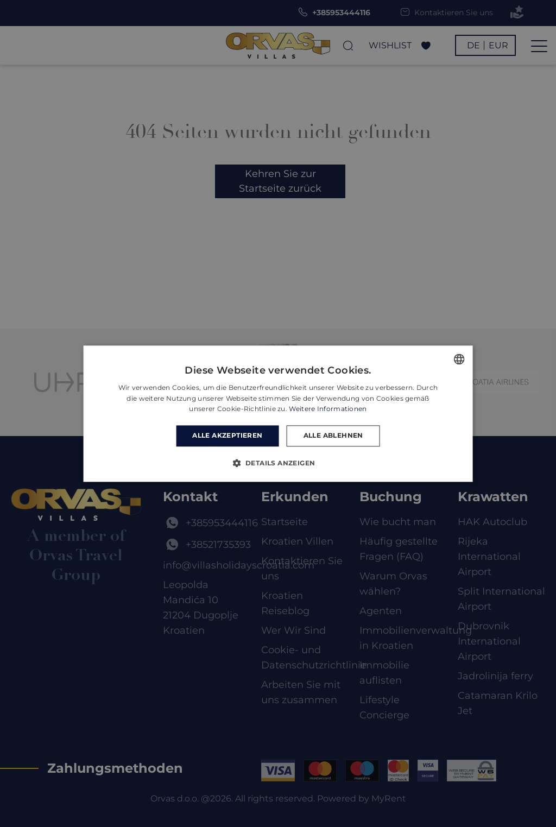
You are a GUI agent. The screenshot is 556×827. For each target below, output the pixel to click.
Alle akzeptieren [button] (227, 436)
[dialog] (278, 413)
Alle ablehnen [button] (333, 436)
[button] (278, 462)
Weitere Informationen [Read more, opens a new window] (328, 409)
